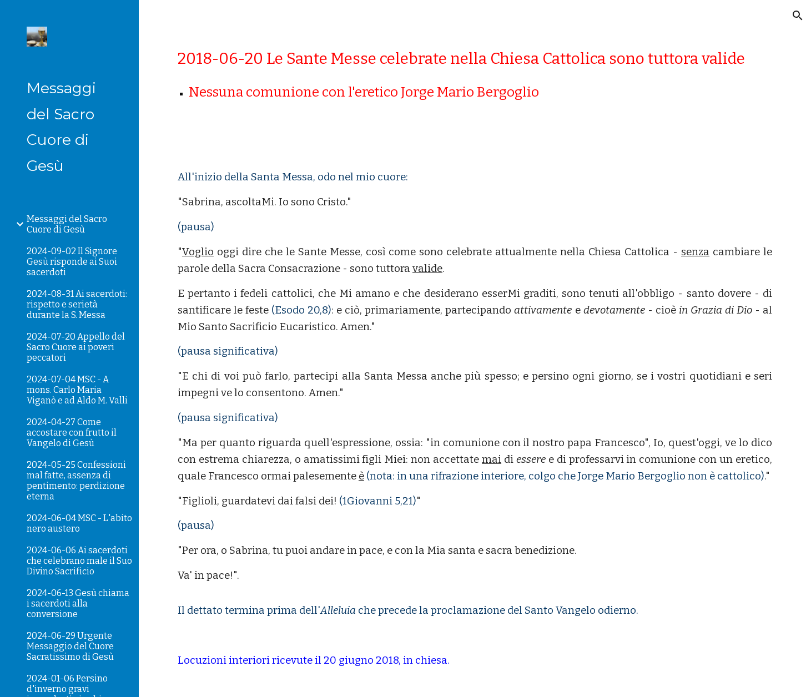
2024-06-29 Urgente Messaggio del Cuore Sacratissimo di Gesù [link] (70, 646)
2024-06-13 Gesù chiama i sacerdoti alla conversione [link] (78, 603)
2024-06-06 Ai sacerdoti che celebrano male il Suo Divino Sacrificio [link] (79, 561)
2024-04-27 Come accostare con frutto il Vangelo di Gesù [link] (72, 432)
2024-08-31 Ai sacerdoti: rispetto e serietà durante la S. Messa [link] (77, 304)
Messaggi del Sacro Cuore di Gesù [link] (67, 224)
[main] (475, 75)
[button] (797, 15)
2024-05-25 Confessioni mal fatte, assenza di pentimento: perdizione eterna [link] (76, 480)
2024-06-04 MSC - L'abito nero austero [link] (79, 523)
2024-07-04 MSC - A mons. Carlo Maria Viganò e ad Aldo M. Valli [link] (77, 390)
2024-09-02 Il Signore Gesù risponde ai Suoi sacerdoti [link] (72, 261)
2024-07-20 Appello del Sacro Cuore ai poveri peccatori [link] (76, 347)
